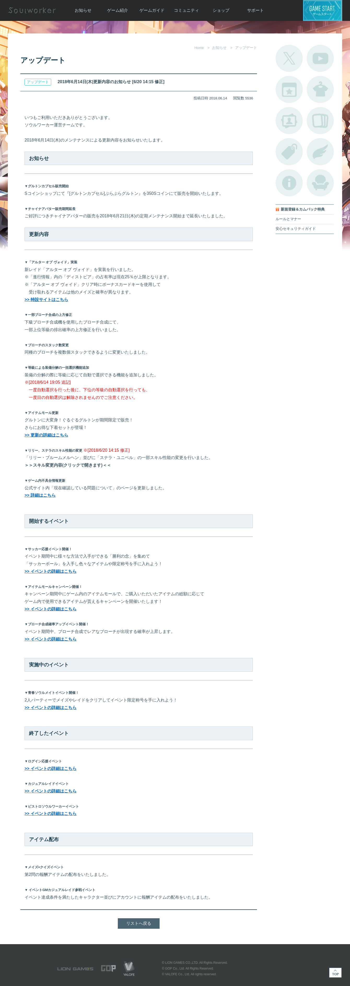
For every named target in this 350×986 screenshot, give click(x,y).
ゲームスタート (322, 10)
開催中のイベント (289, 89)
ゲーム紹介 (117, 10)
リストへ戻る (138, 923)
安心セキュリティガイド (296, 229)
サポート (255, 10)
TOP (335, 973)
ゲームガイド (152, 10)
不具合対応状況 (289, 182)
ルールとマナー (288, 219)
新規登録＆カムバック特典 (303, 209)
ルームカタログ (320, 182)
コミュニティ (186, 10)
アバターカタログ (320, 89)
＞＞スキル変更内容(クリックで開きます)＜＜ (68, 465)
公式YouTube (320, 58)
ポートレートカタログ (289, 120)
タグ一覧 (289, 151)
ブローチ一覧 (320, 151)
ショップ (221, 10)
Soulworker (32, 10)
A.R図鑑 (320, 120)
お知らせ (83, 10)
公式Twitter (289, 58)
